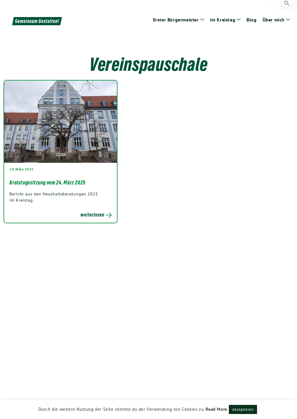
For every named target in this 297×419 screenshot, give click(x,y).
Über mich (274, 19)
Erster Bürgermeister (176, 19)
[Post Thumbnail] (60, 122)
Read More (216, 409)
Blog (251, 19)
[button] (287, 3)
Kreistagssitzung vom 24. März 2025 (47, 182)
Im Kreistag (223, 19)
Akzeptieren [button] (243, 409)
